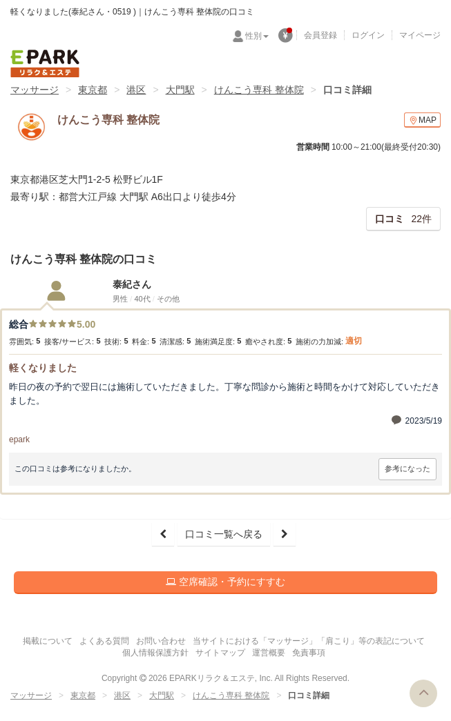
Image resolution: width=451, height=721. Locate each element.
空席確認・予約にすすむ (225, 581)
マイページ (420, 35)
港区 (136, 89)
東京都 (92, 89)
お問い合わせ (161, 641)
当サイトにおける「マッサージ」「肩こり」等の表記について (309, 641)
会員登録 (320, 35)
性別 (257, 36)
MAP (422, 120)
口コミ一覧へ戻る (223, 534)
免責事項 (308, 653)
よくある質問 (104, 641)
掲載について (48, 641)
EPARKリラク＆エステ (44, 63)
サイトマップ (220, 653)
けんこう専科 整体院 (259, 89)
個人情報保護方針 (155, 653)
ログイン (368, 35)
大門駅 (180, 89)
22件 (403, 218)
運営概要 (268, 653)
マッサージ (34, 89)
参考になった (407, 468)
